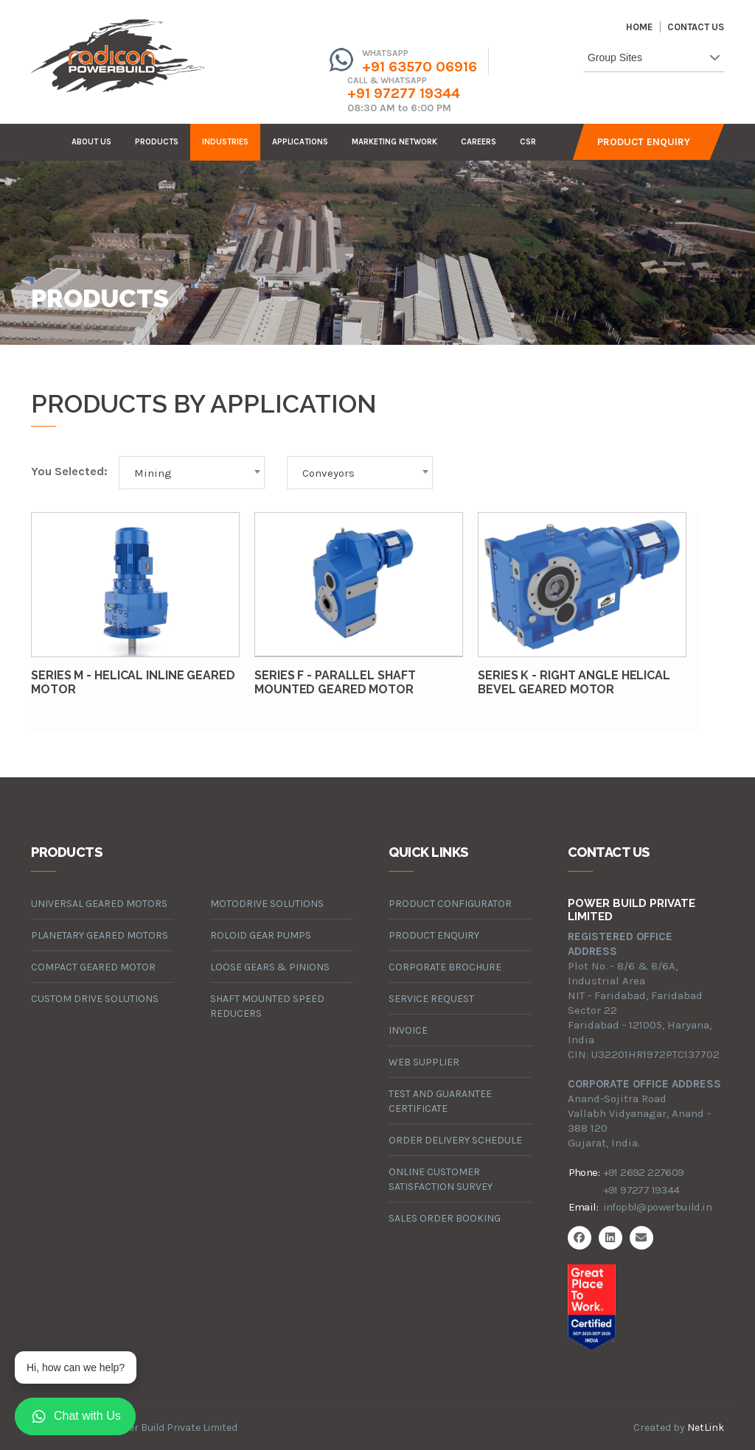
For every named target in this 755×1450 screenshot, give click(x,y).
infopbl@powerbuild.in (657, 1206)
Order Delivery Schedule (455, 1140)
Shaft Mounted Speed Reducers (267, 1006)
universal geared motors (99, 903)
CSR (528, 142)
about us (91, 142)
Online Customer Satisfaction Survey (441, 1179)
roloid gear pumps (260, 935)
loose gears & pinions (270, 967)
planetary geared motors (99, 935)
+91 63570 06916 (419, 66)
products (156, 142)
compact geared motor (93, 967)
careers (478, 142)
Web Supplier (424, 1062)
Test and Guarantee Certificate (440, 1101)
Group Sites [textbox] (615, 57)
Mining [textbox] (153, 473)
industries (225, 142)
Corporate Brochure (445, 967)
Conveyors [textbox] (328, 473)
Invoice (408, 1030)
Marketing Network (394, 142)
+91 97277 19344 (403, 93)
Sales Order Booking (445, 1218)
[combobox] (654, 60)
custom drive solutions (95, 998)
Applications (300, 142)
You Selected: (69, 471)
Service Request (431, 998)
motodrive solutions (267, 903)
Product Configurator (450, 903)
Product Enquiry (643, 142)
